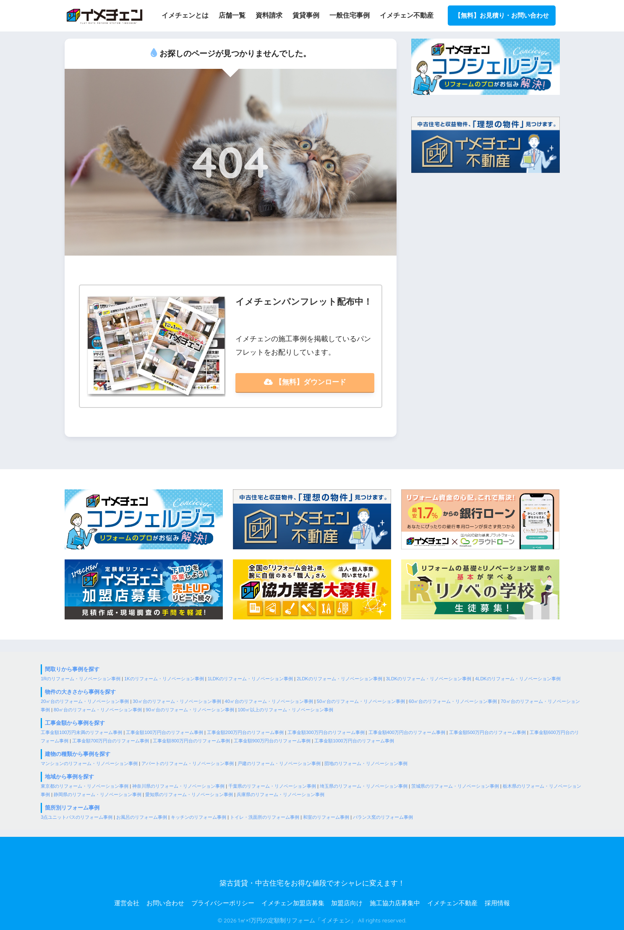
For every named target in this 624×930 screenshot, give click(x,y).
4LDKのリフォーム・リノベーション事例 (518, 678)
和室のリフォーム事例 (326, 817)
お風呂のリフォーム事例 (141, 817)
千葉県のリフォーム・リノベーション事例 (272, 786)
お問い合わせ (165, 903)
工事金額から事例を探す (75, 723)
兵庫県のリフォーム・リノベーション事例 (280, 794)
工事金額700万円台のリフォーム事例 (110, 740)
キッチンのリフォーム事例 (198, 817)
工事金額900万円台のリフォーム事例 (272, 740)
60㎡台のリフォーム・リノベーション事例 (453, 701)
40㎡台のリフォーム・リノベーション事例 (269, 701)
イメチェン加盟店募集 (292, 903)
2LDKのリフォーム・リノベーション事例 (339, 678)
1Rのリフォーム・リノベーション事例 (80, 678)
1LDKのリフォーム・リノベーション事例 (250, 678)
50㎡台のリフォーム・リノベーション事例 (361, 701)
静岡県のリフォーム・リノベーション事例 (97, 794)
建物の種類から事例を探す (77, 754)
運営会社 (126, 903)
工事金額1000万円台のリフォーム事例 (354, 740)
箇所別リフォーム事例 (72, 808)
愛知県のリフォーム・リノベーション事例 (189, 794)
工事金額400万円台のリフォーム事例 (406, 732)
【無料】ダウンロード (305, 383)
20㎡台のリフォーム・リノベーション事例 (85, 701)
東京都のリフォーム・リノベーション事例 (84, 786)
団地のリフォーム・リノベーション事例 (365, 763)
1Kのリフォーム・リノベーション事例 (164, 678)
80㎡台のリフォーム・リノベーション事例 (98, 709)
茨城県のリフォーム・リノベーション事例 (455, 786)
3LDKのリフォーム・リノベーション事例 (429, 678)
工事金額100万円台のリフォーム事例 (164, 732)
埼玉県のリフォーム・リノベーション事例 (363, 786)
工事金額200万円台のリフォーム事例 (245, 732)
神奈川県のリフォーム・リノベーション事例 (178, 786)
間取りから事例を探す (72, 669)
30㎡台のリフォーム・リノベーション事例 (177, 701)
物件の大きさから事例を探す (80, 692)
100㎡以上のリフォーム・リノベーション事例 (285, 709)
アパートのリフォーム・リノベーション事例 (187, 763)
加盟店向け (347, 903)
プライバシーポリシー (222, 903)
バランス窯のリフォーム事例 (383, 817)
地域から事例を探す (69, 776)
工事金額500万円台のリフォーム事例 (487, 732)
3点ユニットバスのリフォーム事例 (76, 817)
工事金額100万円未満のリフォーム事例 (81, 732)
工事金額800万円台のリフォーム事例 (191, 740)
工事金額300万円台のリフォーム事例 (325, 732)
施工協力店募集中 (395, 903)
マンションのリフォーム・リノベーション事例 (89, 763)
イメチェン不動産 (452, 903)
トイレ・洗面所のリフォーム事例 (264, 817)
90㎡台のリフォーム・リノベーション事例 (190, 709)
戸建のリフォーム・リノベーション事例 (279, 763)
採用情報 (497, 903)
